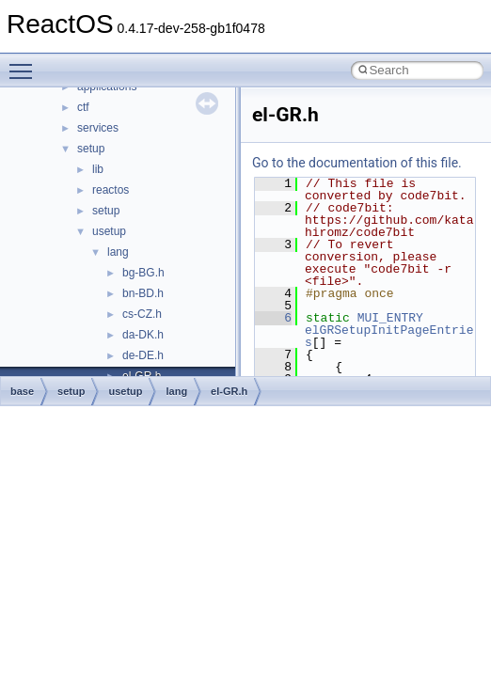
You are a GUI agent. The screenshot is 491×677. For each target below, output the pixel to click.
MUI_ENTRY (390, 317)
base (22, 391)
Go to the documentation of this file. (357, 162)
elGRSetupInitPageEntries (389, 336)
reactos (110, 190)
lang (118, 252)
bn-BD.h (143, 293)
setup (90, 148)
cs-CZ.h (142, 314)
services (98, 127)
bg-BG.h (143, 272)
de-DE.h (143, 355)
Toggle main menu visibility (25, 63)
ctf (83, 107)
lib (97, 169)
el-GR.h (229, 391)
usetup (109, 231)
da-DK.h (143, 334)
